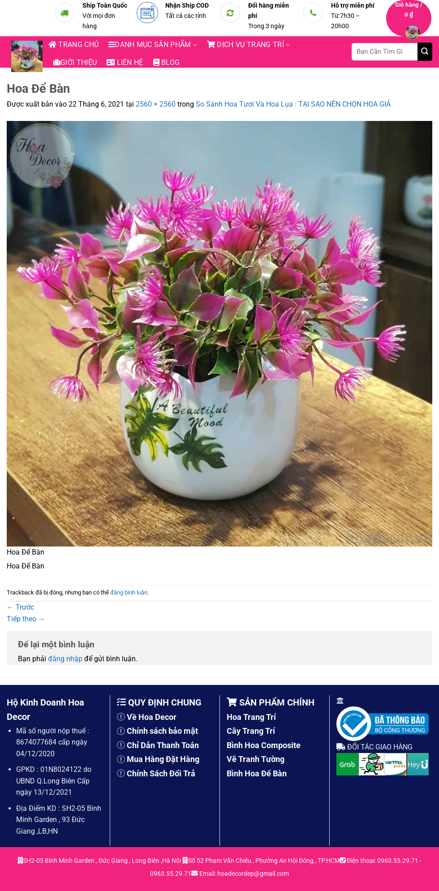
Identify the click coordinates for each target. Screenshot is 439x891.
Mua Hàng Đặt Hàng (163, 759)
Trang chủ (73, 44)
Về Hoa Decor (151, 717)
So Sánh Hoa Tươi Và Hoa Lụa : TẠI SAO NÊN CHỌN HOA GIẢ (293, 104)
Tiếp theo (26, 619)
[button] (409, 18)
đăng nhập (65, 658)
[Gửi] (424, 52)
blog (166, 62)
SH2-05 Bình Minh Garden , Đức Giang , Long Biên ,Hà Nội (102, 861)
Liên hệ (125, 62)
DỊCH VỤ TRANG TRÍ (248, 44)
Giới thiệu (75, 62)
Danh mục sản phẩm (152, 44)
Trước (20, 607)
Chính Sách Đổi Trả (161, 773)
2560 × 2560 (156, 104)
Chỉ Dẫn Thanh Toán (163, 745)
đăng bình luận (128, 592)
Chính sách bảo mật (162, 731)
